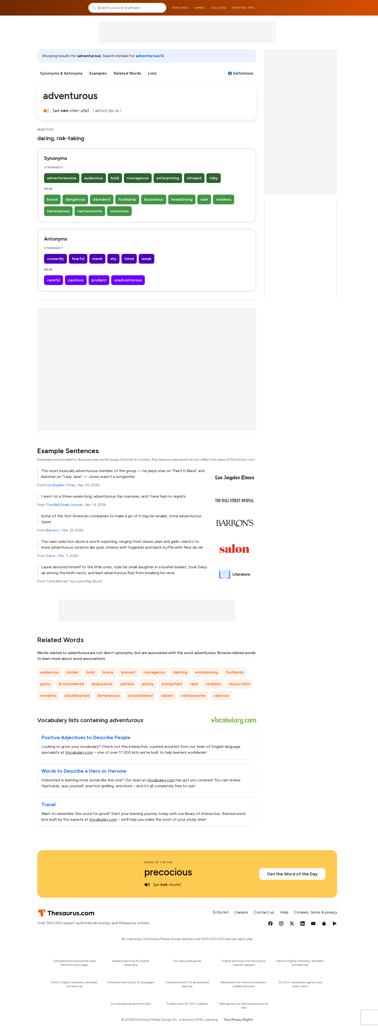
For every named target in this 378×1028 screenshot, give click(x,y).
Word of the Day (158, 862)
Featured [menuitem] (180, 7)
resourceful (239, 684)
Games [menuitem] (199, 7)
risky (213, 178)
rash (204, 199)
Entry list (221, 912)
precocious (168, 872)
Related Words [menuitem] (127, 73)
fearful (78, 258)
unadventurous (128, 280)
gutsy (45, 684)
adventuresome (61, 178)
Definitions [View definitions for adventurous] (243, 73)
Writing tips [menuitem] (243, 7)
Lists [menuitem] (152, 73)
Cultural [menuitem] (219, 7)
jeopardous (102, 684)
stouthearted (77, 695)
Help (284, 912)
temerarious (58, 211)
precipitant (172, 684)
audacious (93, 178)
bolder (73, 672)
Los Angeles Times (60, 485)
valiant (167, 695)
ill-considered (71, 684)
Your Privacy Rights (238, 1020)
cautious (76, 280)
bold (115, 178)
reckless (223, 199)
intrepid (194, 178)
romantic (48, 695)
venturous (119, 211)
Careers (241, 912)
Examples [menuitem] (98, 73)
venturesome (89, 211)
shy (113, 258)
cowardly (55, 258)
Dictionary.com (317, 8)
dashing (180, 672)
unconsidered (140, 695)
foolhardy (127, 199)
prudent (99, 280)
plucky (148, 684)
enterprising (168, 178)
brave (52, 199)
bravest (128, 672)
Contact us (264, 912)
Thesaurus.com (61, 7)
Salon (50, 556)
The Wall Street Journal (64, 505)
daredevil (102, 199)
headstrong (182, 199)
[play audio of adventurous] (46, 111)
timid (129, 258)
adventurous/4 (150, 55)
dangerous (75, 199)
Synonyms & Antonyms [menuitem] (61, 73)
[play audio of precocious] (147, 885)
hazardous (153, 199)
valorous (221, 695)
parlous (127, 684)
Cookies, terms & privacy (315, 912)
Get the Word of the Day (292, 874)
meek (97, 258)
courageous (138, 178)
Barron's (52, 530)
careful (53, 280)
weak (146, 258)
